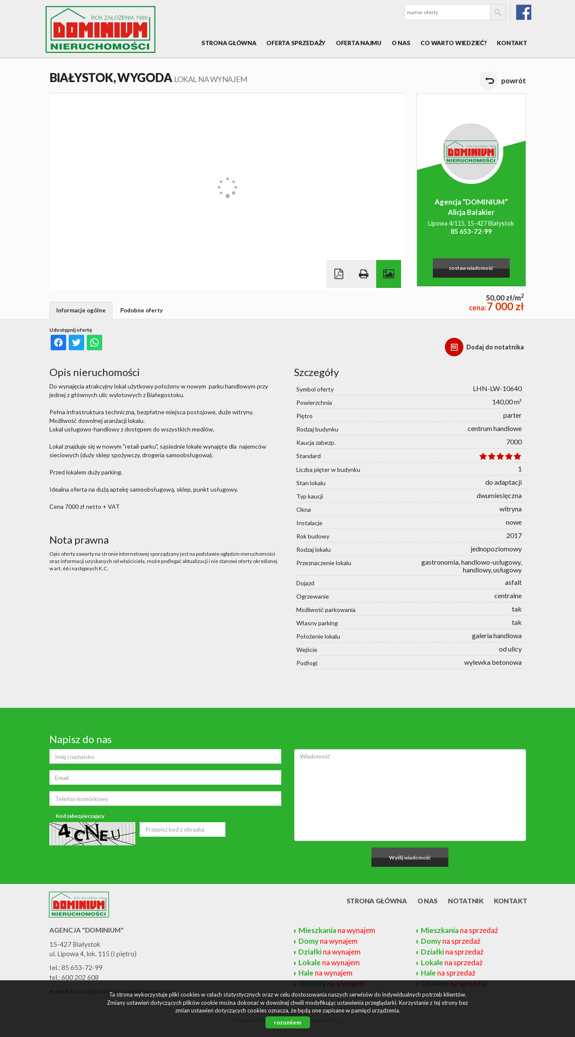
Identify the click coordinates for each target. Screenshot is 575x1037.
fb (524, 12)
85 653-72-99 (471, 231)
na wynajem (336, 930)
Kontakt (512, 42)
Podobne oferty (141, 310)
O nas (401, 42)
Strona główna (228, 42)
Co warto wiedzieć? (453, 42)
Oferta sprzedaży (296, 42)
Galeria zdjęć (388, 274)
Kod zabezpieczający (80, 816)
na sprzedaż (459, 930)
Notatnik (466, 901)
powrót (513, 80)
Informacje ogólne (81, 310)
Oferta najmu (358, 42)
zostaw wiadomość (471, 268)
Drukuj (363, 274)
